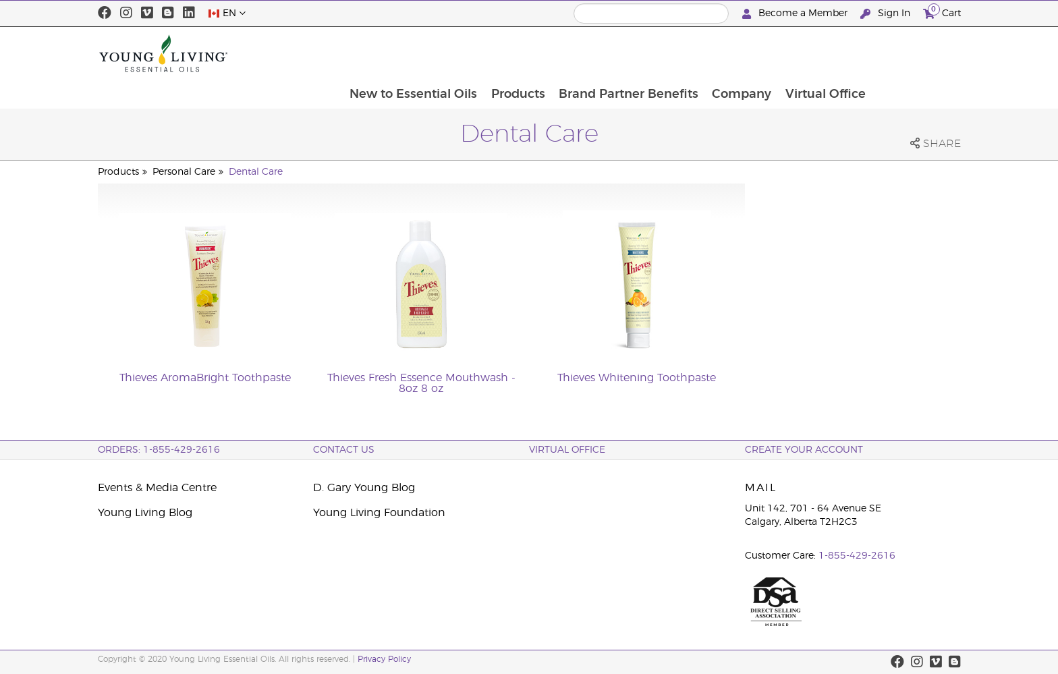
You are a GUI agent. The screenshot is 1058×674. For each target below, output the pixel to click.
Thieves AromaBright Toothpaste (205, 377)
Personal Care (183, 172)
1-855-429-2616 (856, 556)
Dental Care (256, 172)
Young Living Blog (145, 512)
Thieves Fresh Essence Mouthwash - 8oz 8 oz (421, 383)
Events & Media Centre (157, 487)
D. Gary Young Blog (364, 487)
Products (603, 53)
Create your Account (804, 450)
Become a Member (796, 14)
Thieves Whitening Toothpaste (636, 377)
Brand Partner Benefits (714, 53)
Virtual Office (913, 53)
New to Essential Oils (497, 53)
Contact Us (343, 450)
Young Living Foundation (379, 512)
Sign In (886, 14)
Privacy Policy (384, 659)
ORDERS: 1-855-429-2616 (159, 450)
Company (828, 53)
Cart (942, 11)
